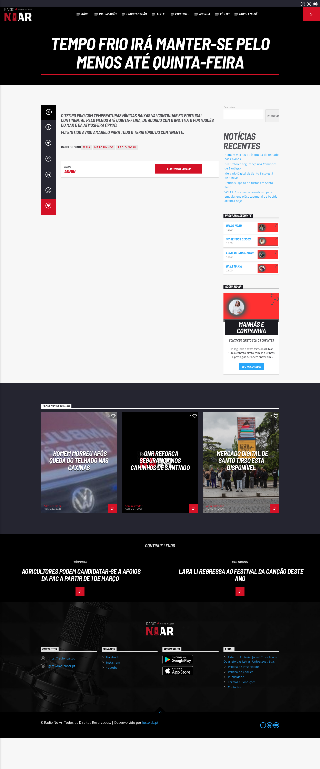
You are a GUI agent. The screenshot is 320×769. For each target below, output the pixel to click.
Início (85, 14)
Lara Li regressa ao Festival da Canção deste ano (241, 605)
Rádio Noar (127, 178)
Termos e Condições (242, 713)
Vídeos (224, 14)
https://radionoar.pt (61, 689)
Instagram (113, 693)
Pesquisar (229, 138)
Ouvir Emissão (249, 14)
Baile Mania (234, 297)
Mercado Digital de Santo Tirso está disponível (242, 491)
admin (70, 202)
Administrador (52, 537)
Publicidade (236, 708)
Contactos (234, 718)
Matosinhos (104, 178)
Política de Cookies (240, 703)
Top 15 (161, 14)
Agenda (204, 14)
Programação (136, 14)
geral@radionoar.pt (61, 697)
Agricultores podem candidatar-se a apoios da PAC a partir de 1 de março (81, 605)
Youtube (112, 698)
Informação (108, 14)
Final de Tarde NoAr (239, 283)
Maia (86, 178)
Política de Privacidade (243, 698)
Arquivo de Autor (179, 200)
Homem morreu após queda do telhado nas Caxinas (78, 491)
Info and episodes (251, 397)
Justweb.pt (150, 753)
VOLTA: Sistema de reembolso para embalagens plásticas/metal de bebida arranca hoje (251, 227)
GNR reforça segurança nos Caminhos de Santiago (160, 491)
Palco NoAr (234, 256)
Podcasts (182, 14)
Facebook (112, 688)
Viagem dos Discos (238, 270)
